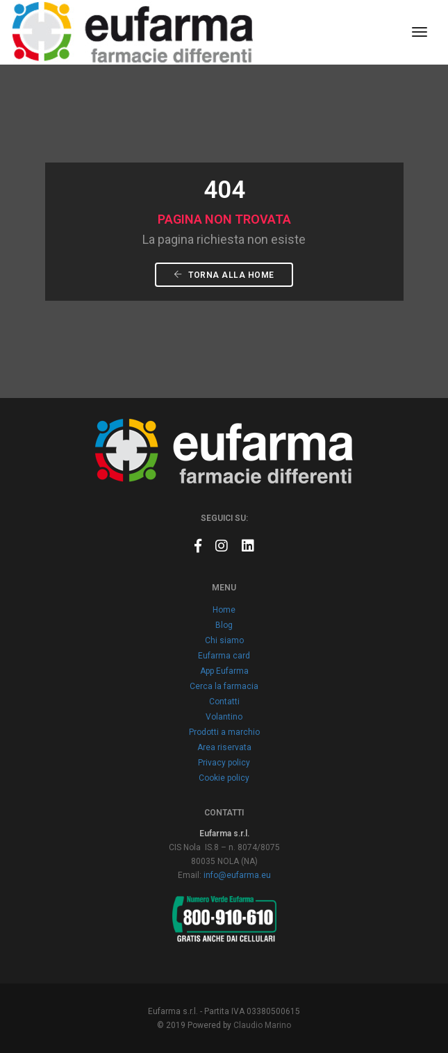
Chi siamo (224, 640)
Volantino (224, 717)
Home (224, 610)
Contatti (224, 701)
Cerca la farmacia (224, 686)
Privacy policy (224, 763)
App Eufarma (224, 671)
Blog (224, 625)
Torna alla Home (224, 275)
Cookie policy (224, 778)
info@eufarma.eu (237, 875)
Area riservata (224, 747)
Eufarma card (224, 656)
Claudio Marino (262, 1025)
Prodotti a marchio (224, 732)
